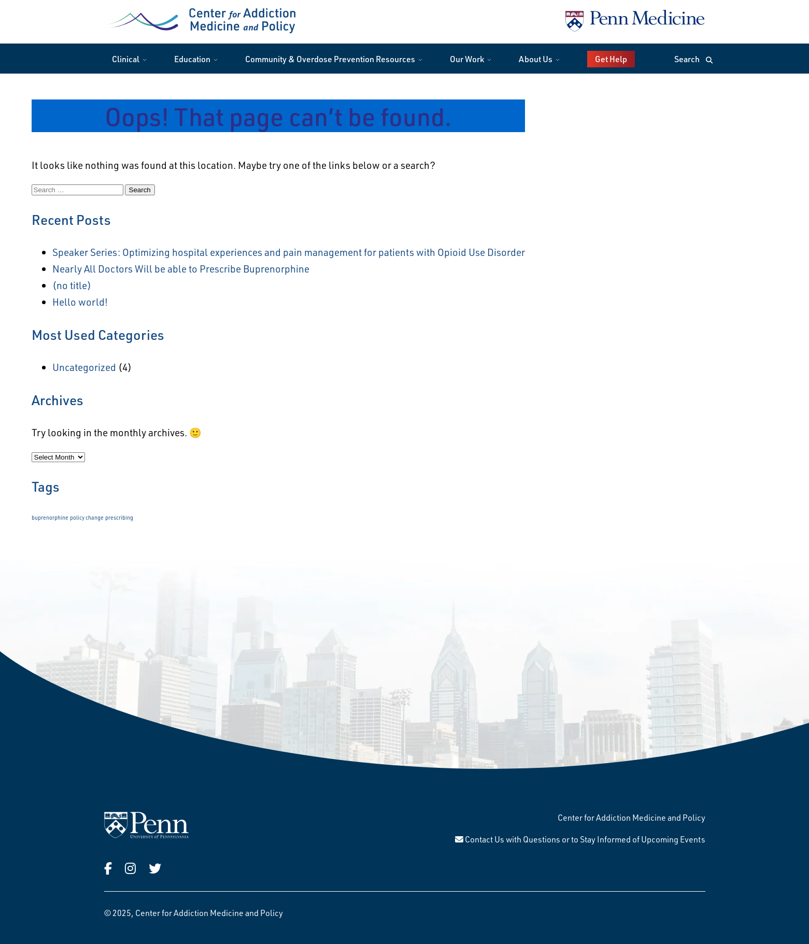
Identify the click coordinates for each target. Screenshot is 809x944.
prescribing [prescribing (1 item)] (119, 517)
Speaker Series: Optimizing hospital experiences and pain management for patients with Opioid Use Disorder (288, 252)
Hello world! (80, 301)
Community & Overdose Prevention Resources (330, 58)
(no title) (71, 285)
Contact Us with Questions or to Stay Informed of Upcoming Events (580, 839)
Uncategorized (84, 367)
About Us (535, 58)
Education (192, 58)
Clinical (125, 58)
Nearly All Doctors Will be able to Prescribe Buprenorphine (180, 268)
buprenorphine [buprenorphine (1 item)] (50, 517)
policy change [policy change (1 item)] (87, 517)
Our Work (467, 58)
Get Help (611, 58)
